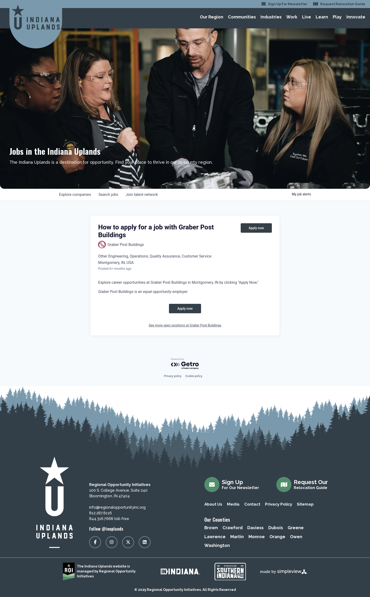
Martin (237, 536)
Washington (217, 545)
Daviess (255, 527)
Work (291, 16)
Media (233, 504)
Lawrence (215, 536)
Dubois (275, 527)
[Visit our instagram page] (112, 542)
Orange (277, 536)
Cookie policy (193, 376)
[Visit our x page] (128, 542)
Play (337, 16)
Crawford (233, 527)
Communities (242, 16)
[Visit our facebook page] (95, 542)
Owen (296, 536)
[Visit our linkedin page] (145, 542)
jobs (108, 194)
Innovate (355, 16)
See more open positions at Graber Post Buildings (185, 325)
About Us (213, 504)
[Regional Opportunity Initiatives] (36, 17)
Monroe (256, 536)
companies (75, 194)
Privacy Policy (278, 504)
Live (306, 16)
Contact (252, 504)
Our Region (211, 16)
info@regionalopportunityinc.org (117, 507)
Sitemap (305, 504)
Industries (271, 16)
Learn (322, 16)
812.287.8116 (100, 513)
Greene (296, 527)
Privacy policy (172, 376)
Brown (211, 527)
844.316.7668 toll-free (109, 518)
